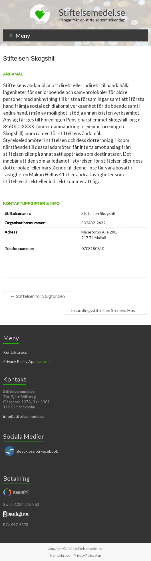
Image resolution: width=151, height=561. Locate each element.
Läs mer (44, 361)
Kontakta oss (15, 352)
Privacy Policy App (19, 361)
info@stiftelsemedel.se (24, 416)
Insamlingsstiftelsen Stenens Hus (105, 310)
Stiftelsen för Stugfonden (38, 296)
